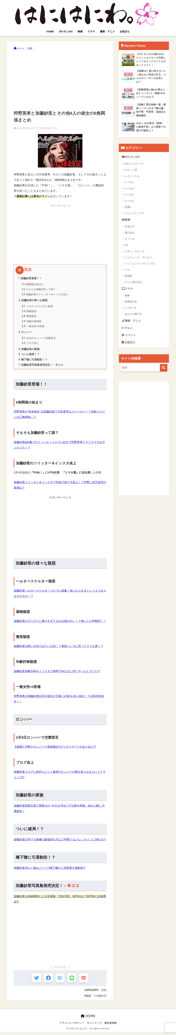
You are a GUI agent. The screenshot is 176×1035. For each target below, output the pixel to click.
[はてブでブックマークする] (60, 980)
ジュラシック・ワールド (138, 259)
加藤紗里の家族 (29, 351)
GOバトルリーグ (134, 165)
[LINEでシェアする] (72, 980)
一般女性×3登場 (33, 327)
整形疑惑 (29, 317)
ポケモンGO (66, 31)
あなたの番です (133, 315)
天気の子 (130, 228)
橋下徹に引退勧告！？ (33, 362)
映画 (80, 31)
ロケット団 (131, 171)
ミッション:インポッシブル (140, 265)
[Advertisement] (60, 79)
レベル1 (129, 183)
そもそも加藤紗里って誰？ (39, 289)
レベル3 (129, 196)
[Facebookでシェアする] (47, 980)
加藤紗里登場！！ (30, 278)
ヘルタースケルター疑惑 (37, 307)
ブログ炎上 (30, 345)
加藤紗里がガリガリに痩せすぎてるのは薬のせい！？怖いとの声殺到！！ (60, 623)
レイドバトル (132, 177)
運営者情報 (110, 1026)
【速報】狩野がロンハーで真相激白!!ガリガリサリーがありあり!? (55, 749)
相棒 (127, 297)
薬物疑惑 (29, 312)
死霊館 (128, 277)
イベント (129, 337)
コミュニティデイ (135, 214)
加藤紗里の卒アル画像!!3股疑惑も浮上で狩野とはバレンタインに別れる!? (60, 842)
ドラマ (91, 31)
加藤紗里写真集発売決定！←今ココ (40, 367)
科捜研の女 (131, 303)
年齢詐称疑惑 (31, 322)
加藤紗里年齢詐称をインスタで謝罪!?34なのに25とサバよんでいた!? (57, 673)
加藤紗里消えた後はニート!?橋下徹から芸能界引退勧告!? (50, 870)
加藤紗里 (101, 999)
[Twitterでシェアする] (35, 980)
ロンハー (25, 333)
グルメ (127, 329)
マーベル (130, 240)
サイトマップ (94, 1026)
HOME (50, 31)
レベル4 (129, 202)
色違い (128, 208)
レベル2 (129, 189)
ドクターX (130, 309)
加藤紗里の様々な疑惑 (33, 301)
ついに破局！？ (29, 356)
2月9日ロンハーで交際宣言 (39, 340)
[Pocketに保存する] (84, 980)
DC (126, 246)
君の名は (130, 234)
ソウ (127, 271)
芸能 (103, 993)
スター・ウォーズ (135, 252)
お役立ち (125, 31)
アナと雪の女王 (133, 283)
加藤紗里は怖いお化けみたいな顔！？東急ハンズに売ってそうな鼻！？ (58, 648)
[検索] (163, 370)
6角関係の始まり (33, 284)
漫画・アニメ (107, 31)
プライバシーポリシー (71, 1026)
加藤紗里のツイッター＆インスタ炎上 (45, 295)
